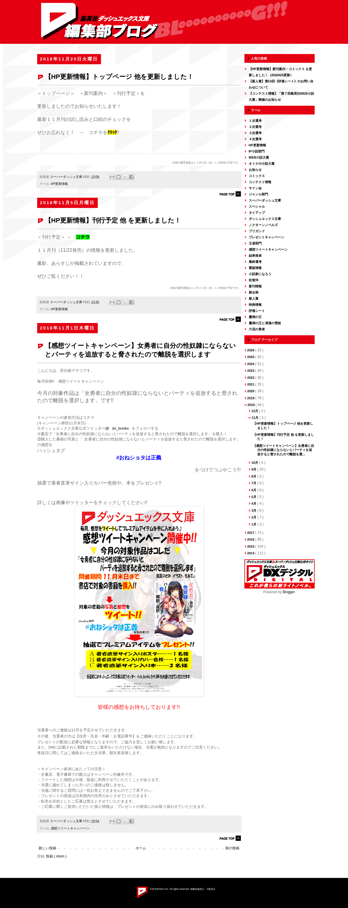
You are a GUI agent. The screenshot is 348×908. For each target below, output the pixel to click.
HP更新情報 (59, 183)
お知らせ (255, 169)
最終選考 (255, 261)
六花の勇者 (257, 329)
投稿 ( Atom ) (56, 856)
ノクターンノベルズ (263, 225)
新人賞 (253, 298)
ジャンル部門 (258, 194)
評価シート (257, 310)
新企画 (253, 292)
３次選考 (255, 133)
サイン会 (255, 188)
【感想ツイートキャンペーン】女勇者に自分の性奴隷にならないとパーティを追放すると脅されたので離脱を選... (283, 450)
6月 (254, 490)
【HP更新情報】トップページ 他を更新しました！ (119, 76)
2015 (251, 546)
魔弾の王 (255, 317)
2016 (251, 539)
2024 (251, 364)
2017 (251, 532)
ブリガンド (257, 231)
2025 (251, 357)
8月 (254, 476)
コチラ (83, 237)
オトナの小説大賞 (262, 163)
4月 (254, 503)
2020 (251, 391)
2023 (251, 370)
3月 (254, 510)
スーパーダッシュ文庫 (265, 200)
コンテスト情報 (260, 182)
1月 (254, 524)
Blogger (289, 592)
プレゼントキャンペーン (266, 237)
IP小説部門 (257, 151)
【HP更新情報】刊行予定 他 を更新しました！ (113, 220)
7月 (254, 483)
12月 (255, 411)
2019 (251, 398)
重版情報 (255, 268)
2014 (251, 553)
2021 (251, 384)
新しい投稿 (47, 848)
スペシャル (257, 206)
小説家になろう (260, 274)
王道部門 (255, 243)
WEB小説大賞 (259, 157)
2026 (251, 350)
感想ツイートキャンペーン (70, 828)
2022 (251, 377)
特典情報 (255, 304)
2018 (252, 405)
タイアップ (257, 212)
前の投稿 (232, 848)
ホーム (141, 848)
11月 (255, 417)
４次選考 (255, 139)
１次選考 (255, 120)
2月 (254, 517)
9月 (254, 469)
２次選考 (255, 127)
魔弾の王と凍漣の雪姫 (265, 323)
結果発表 (255, 255)
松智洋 (253, 280)
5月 (254, 497)
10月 (255, 462)
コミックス (257, 176)
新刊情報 (255, 286)
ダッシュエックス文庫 (265, 219)
